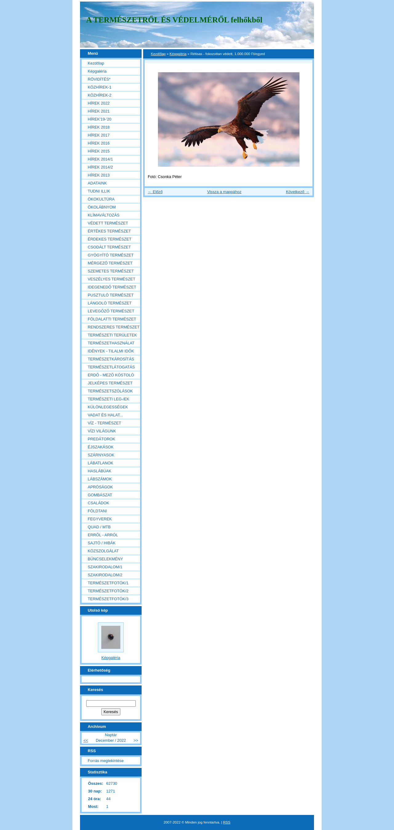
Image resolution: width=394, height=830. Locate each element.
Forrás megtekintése (106, 760)
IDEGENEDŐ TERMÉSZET (112, 287)
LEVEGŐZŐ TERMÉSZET (111, 311)
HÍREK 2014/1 (100, 159)
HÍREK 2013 (99, 175)
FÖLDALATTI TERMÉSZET (112, 319)
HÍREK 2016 (99, 143)
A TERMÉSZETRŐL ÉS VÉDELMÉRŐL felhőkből (174, 19)
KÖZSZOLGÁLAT (103, 551)
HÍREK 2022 (99, 103)
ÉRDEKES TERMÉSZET (109, 239)
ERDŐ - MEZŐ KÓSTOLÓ (111, 375)
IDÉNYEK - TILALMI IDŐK (111, 351)
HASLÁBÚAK (99, 471)
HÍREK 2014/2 (100, 167)
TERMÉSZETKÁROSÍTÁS (111, 359)
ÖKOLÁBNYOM (102, 207)
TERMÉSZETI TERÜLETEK (112, 335)
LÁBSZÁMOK (100, 479)
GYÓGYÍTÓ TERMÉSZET (111, 255)
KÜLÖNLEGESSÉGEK (108, 407)
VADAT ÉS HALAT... (105, 415)
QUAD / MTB (99, 527)
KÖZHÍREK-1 (99, 87)
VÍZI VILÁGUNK (102, 431)
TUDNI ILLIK (99, 191)
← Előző (155, 191)
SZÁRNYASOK (101, 455)
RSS (227, 822)
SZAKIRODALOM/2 (105, 575)
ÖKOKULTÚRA (101, 199)
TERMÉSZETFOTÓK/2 (108, 591)
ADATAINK (97, 183)
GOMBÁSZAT (100, 495)
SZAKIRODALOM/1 (105, 567)
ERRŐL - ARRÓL (103, 535)
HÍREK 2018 (99, 127)
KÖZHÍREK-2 (99, 95)
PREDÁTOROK (101, 439)
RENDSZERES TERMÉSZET (113, 327)
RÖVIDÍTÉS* (99, 79)
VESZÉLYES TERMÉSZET (111, 279)
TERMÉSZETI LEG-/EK (108, 399)
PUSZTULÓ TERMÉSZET (111, 295)
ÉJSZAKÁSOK (101, 447)
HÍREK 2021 (99, 111)
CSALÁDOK (98, 503)
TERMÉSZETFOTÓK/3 (108, 599)
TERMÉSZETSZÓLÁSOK (110, 391)
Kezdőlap (158, 54)
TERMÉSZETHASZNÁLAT (111, 343)
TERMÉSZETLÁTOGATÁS (111, 367)
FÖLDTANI (97, 511)
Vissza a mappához (224, 191)
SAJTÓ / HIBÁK (101, 543)
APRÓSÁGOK (100, 487)
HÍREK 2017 (99, 135)
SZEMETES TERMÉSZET (111, 271)
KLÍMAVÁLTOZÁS (103, 215)
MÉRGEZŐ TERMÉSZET (110, 263)
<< (85, 740)
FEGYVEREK (100, 519)
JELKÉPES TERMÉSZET (110, 383)
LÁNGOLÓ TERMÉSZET (110, 303)
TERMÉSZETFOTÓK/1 (108, 583)
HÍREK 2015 (99, 151)
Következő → (297, 191)
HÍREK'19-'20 (99, 119)
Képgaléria (178, 54)
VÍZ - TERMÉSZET (104, 423)
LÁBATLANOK (100, 463)
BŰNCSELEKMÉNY (105, 559)
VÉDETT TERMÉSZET (108, 223)
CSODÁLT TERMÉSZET (109, 247)
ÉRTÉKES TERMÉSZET (109, 231)
